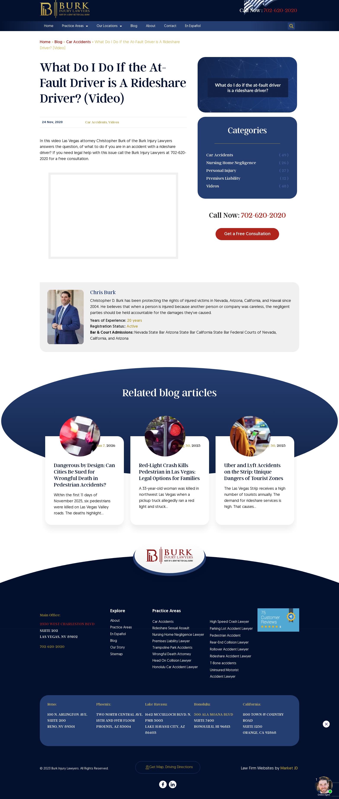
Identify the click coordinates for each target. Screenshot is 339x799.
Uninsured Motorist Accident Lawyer (224, 674)
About (150, 26)
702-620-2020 (280, 10)
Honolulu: (202, 704)
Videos (113, 122)
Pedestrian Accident (225, 635)
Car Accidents (78, 42)
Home (48, 26)
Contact (170, 26)
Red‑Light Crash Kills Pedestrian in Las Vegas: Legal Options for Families (169, 471)
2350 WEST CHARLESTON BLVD (67, 624)
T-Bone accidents (223, 663)
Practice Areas (75, 26)
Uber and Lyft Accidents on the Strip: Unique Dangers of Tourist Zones (253, 471)
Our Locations (109, 26)
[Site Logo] (65, 9)
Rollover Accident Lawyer (229, 649)
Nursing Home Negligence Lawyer (178, 635)
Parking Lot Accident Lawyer (231, 629)
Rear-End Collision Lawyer (229, 642)
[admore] (163, 784)
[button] (291, 26)
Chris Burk (103, 292)
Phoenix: (103, 704)
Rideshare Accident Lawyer (230, 656)
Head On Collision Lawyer (171, 661)
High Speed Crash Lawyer (229, 622)
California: (252, 704)
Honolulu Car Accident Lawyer (175, 667)
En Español (193, 26)
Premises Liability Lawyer (171, 641)
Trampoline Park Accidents (172, 648)
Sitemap (116, 654)
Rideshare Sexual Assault (170, 628)
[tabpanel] (84, 480)
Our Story (117, 647)
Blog (134, 26)
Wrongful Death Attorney (171, 654)
